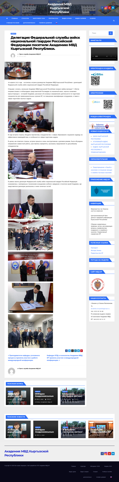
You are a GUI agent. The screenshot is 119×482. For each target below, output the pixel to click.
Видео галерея (80, 18)
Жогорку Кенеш (96, 250)
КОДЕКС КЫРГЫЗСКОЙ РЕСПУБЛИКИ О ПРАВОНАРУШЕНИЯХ (100, 149)
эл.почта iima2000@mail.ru (100, 308)
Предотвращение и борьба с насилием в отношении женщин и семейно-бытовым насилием (101, 169)
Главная (15, 18)
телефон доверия (45, 22)
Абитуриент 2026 (39, 18)
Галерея (93, 18)
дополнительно (29, 22)
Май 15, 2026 (68, 435)
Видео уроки (67, 18)
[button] (114, 20)
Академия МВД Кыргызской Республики (59, 8)
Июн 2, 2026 (40, 435)
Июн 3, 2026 (13, 435)
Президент (94, 248)
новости (13, 33)
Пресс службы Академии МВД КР (30, 54)
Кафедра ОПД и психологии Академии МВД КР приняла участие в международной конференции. (64, 357)
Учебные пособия (12, 22)
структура (25, 18)
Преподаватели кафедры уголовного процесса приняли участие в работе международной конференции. (24, 357)
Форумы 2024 (53, 18)
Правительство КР (97, 253)
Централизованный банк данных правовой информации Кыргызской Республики (101, 217)
